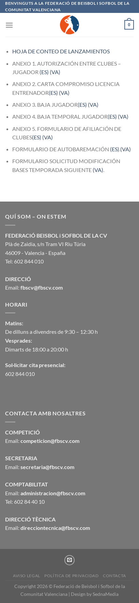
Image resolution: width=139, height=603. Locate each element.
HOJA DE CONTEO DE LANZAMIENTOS (61, 51)
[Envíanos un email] (69, 560)
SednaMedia (106, 594)
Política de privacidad (71, 575)
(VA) (55, 72)
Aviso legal (26, 575)
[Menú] (9, 25)
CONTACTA (114, 575)
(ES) (44, 72)
